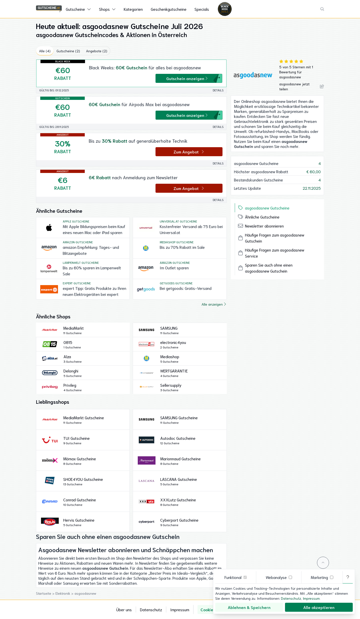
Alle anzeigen (214, 304)
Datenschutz (151, 609)
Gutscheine (75, 9)
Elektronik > (65, 593)
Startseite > (46, 593)
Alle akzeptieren (318, 607)
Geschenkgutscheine (168, 9)
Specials (201, 9)
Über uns (124, 609)
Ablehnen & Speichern (249, 607)
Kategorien (133, 9)
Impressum (179, 609)
